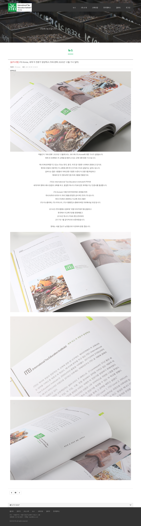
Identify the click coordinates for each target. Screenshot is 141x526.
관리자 (19, 511)
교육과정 (95, 7)
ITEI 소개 (84, 7)
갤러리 (118, 7)
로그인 (128, 7)
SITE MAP (15, 505)
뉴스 (74, 7)
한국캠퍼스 (107, 7)
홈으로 (11, 511)
